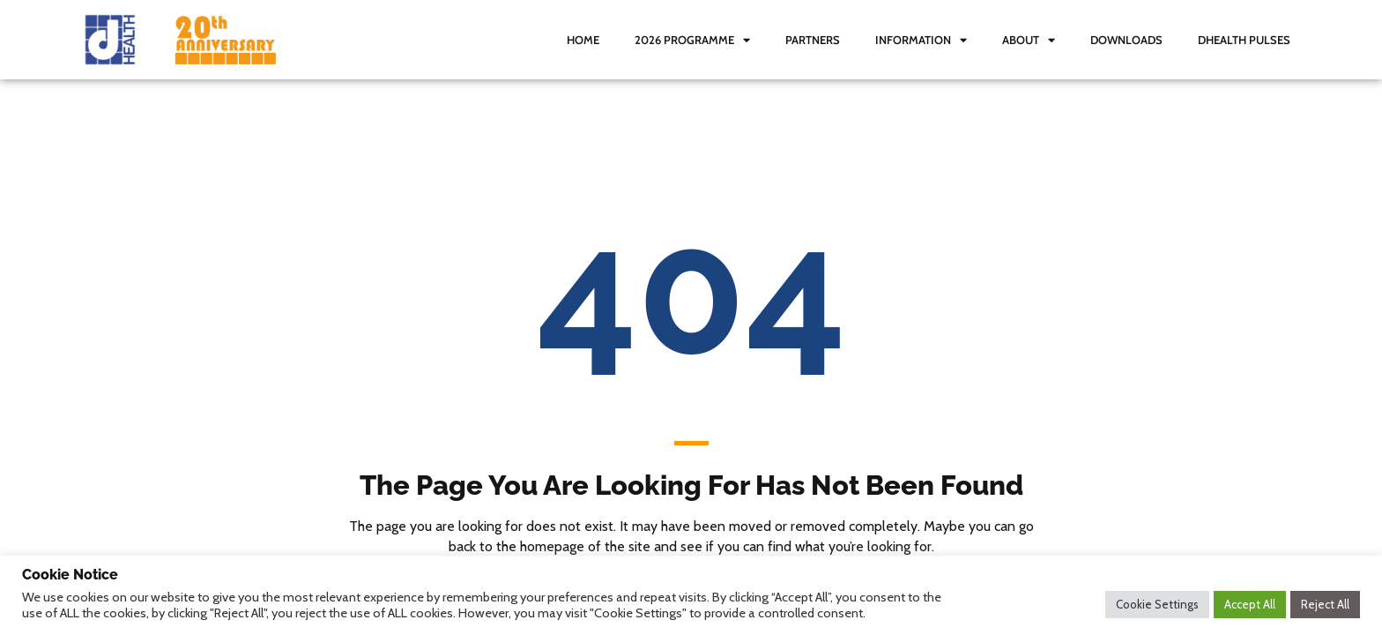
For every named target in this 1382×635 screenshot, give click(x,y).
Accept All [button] (1249, 604)
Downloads (1126, 40)
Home (583, 40)
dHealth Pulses (1244, 40)
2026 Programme (692, 40)
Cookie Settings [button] (1157, 604)
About (1028, 40)
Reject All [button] (1325, 604)
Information (921, 40)
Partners (812, 40)
